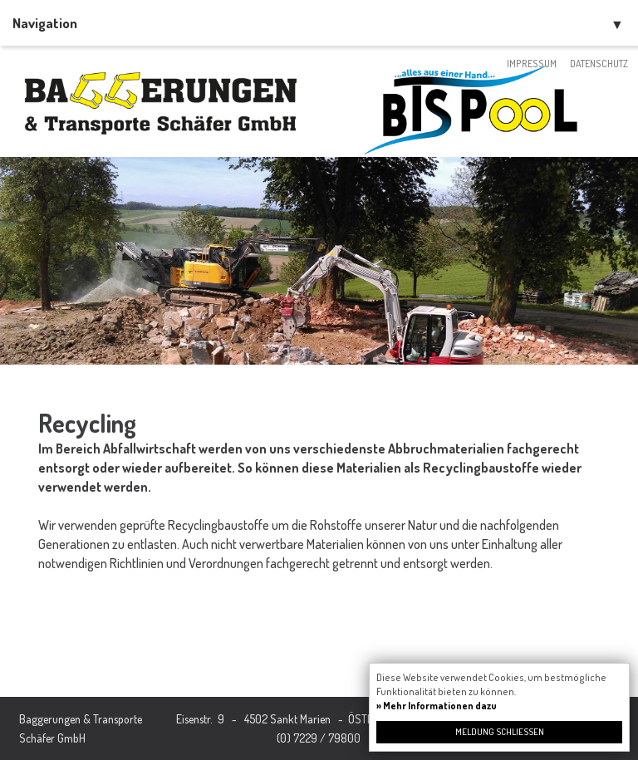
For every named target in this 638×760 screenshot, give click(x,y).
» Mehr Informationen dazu (436, 705)
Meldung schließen (499, 732)
